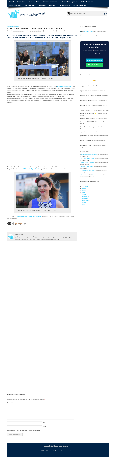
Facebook (52, 5)
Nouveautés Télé (10, 26)
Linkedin (84, 202)
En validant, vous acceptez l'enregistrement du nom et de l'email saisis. (23, 430)
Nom (44, 422)
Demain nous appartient (69, 2)
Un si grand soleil (15, 5)
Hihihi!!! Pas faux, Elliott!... (93, 132)
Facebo (83, 188)
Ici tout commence (87, 2)
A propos (65, 446)
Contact (56, 446)
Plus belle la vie (30, 5)
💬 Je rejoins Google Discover (95, 64)
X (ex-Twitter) (85, 186)
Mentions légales (48, 446)
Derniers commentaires (50, 2)
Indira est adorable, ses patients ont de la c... (97, 118)
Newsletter (42, 5)
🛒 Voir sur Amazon (79, 5)
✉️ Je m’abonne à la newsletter (94, 60)
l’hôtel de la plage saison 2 (64, 86)
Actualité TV (17, 26)
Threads (83, 192)
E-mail (45, 426)
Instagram (84, 190)
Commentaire (10, 402)
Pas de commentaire (70, 31)
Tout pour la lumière (97, 174)
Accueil (11, 2)
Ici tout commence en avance (87, 162)
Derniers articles (34, 2)
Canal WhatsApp (64, 5)
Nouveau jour (84, 174)
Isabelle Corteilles (50, 31)
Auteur (60, 446)
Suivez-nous (21, 2)
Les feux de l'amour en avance (88, 170)
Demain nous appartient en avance (89, 154)
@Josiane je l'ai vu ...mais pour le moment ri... (97, 110)
